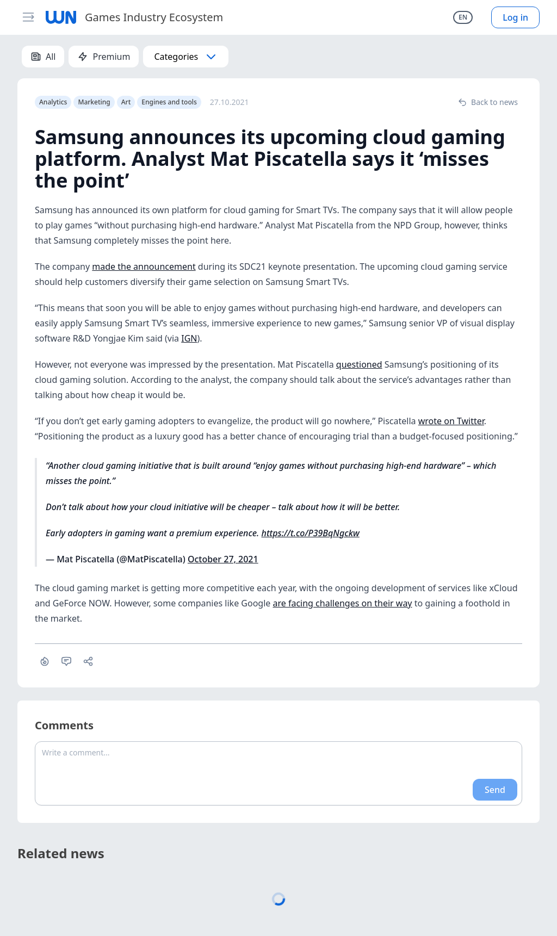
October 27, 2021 (223, 559)
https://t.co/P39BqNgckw (311, 533)
